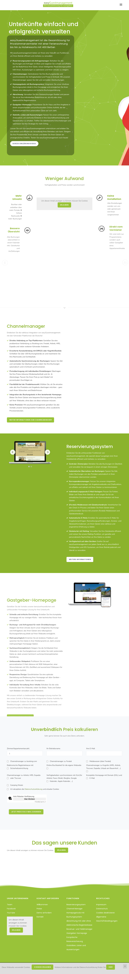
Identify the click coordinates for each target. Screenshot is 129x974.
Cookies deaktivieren (105, 912)
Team (9, 904)
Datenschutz (102, 908)
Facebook (11, 908)
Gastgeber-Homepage (76, 933)
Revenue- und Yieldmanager (79, 929)
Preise (39, 908)
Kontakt (40, 917)
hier (110, 967)
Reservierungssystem (76, 904)
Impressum (101, 904)
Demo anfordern (44, 912)
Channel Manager (74, 908)
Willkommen (42, 904)
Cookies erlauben (42, 967)
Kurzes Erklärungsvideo (24, 143)
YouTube (11, 912)
